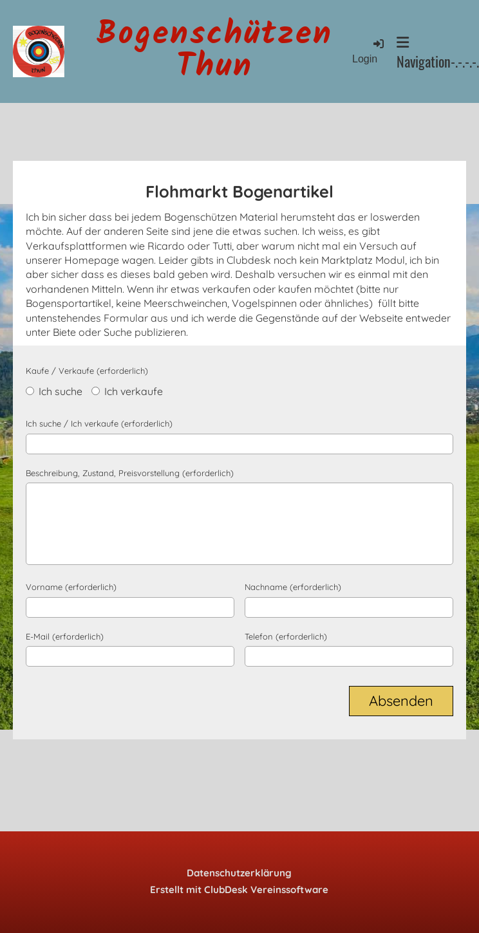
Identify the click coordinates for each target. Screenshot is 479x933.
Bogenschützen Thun (215, 51)
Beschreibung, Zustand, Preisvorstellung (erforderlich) (130, 473)
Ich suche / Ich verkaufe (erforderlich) (99, 423)
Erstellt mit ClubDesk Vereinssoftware (239, 889)
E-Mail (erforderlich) (65, 636)
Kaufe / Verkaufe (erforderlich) (87, 370)
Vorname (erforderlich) (71, 587)
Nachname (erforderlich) (293, 587)
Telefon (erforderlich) (286, 636)
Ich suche (54, 391)
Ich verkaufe (127, 391)
